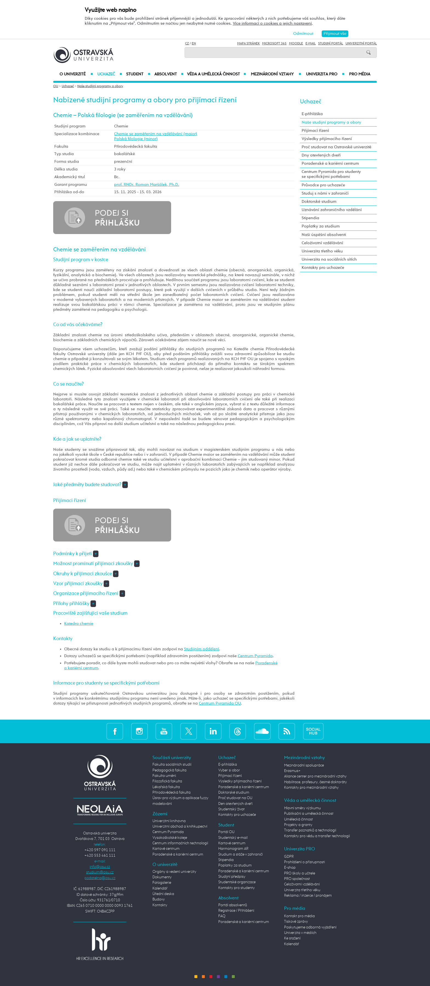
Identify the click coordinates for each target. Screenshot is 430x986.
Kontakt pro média (299, 916)
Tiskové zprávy (296, 922)
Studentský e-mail (233, 838)
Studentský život (231, 809)
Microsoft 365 (274, 43)
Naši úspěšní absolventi (324, 235)
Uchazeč (109, 74)
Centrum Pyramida (255, 656)
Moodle (296, 43)
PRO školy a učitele (299, 873)
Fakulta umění (164, 776)
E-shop (290, 868)
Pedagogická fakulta (169, 770)
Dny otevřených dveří (321, 155)
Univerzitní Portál (361, 43)
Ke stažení (292, 938)
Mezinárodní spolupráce (304, 765)
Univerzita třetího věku (322, 251)
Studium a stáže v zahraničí (240, 854)
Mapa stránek (248, 43)
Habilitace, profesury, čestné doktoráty (315, 782)
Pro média (359, 74)
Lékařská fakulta (166, 787)
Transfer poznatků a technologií (310, 830)
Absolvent (168, 74)
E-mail (310, 43)
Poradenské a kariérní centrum (330, 163)
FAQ (221, 916)
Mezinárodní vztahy (276, 74)
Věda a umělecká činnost (216, 74)
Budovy (158, 899)
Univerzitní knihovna (169, 821)
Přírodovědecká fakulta (171, 792)
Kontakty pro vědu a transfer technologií (317, 836)
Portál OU (226, 832)
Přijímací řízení (315, 131)
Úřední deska (163, 894)
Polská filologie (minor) (136, 139)
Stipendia (310, 218)
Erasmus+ (292, 771)
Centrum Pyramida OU (220, 703)
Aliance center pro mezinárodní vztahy (315, 776)
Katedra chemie (78, 624)
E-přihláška (312, 114)
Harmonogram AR (233, 849)
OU (55, 86)
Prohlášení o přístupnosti (304, 862)
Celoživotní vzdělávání (322, 243)
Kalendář (160, 888)
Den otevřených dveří (235, 804)
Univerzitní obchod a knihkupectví (179, 826)
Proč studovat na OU (235, 798)
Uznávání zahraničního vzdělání (332, 210)
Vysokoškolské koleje (169, 838)
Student (138, 74)
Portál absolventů (232, 905)
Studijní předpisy (231, 877)
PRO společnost (297, 879)
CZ (187, 43)
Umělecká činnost (298, 819)
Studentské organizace (237, 882)
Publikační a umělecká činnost (308, 814)
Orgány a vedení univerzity (174, 872)
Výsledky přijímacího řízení (327, 139)
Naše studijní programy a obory (100, 86)
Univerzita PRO (325, 74)
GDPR (289, 857)
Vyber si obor (229, 770)
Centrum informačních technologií (180, 843)
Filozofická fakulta (167, 781)
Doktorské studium (319, 202)
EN (194, 43)
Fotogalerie (161, 883)
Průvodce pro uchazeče (323, 185)
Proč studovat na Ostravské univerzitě (336, 147)
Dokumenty (162, 877)
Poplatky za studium (321, 226)
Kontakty (159, 905)
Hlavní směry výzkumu (302, 808)
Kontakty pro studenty (236, 888)
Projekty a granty (298, 825)
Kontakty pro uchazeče (323, 268)
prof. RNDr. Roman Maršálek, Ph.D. (146, 185)
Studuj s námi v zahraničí (325, 193)
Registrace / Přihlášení (236, 911)
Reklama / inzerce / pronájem (308, 895)
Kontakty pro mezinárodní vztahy (311, 788)
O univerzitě (76, 74)
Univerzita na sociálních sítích (329, 259)
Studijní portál (330, 43)
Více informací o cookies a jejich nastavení (272, 23)
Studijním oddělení (201, 649)
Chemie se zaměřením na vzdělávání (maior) (155, 134)
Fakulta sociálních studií (171, 764)
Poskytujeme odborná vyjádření (310, 927)
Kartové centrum (166, 849)
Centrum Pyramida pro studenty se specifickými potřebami (331, 174)
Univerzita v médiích (300, 933)
